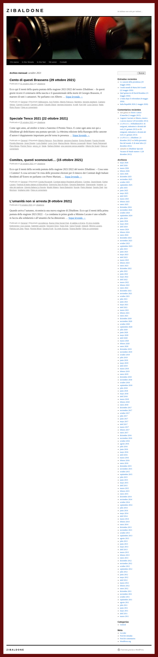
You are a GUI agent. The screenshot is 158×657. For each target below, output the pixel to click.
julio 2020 (124, 330)
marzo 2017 (124, 427)
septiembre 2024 (126, 215)
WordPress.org (125, 641)
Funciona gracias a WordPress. (132, 650)
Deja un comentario (29, 107)
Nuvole (76, 187)
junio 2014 (124, 510)
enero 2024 (124, 235)
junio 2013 (124, 544)
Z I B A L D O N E (24, 10)
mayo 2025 (124, 193)
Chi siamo (14, 62)
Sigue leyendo (74, 96)
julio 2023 (124, 249)
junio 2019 (124, 360)
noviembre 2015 (126, 469)
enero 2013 (124, 558)
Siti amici (53, 62)
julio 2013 (124, 541)
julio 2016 (124, 446)
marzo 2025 (124, 199)
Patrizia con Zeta (16, 229)
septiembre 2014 (126, 505)
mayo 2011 (124, 611)
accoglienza (43, 223)
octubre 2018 (125, 382)
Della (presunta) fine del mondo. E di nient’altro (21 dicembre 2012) (133, 143)
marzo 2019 (124, 369)
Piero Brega (14, 146)
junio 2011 (124, 608)
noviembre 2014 (126, 499)
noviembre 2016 (126, 438)
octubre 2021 (125, 296)
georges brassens (64, 105)
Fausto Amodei (98, 140)
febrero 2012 (125, 586)
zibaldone (41, 84)
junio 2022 (124, 274)
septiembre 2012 (126, 569)
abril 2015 (124, 485)
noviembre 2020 (126, 321)
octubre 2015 (125, 472)
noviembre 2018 (126, 380)
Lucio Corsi (52, 143)
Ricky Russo (15, 107)
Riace (27, 229)
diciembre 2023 (126, 238)
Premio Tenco (26, 146)
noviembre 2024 (126, 210)
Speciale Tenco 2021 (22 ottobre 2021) (39, 118)
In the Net (41, 62)
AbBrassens (43, 102)
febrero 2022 (125, 285)
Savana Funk (47, 229)
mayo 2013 (124, 547)
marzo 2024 (124, 229)
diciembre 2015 (126, 466)
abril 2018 (124, 396)
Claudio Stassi (50, 105)
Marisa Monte (63, 143)
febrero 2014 (125, 522)
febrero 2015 (125, 491)
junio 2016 (124, 449)
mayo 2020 (124, 335)
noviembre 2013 (126, 530)
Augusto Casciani (126, 118)
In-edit (75, 105)
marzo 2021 (124, 310)
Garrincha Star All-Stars (58, 185)
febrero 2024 (125, 232)
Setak (44, 146)
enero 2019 (124, 374)
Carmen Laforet (36, 105)
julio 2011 (124, 605)
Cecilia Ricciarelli (45, 182)
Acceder (123, 633)
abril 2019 (124, 366)
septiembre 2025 (126, 185)
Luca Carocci (92, 105)
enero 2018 (124, 405)
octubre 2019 (125, 355)
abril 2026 (124, 165)
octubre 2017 (125, 413)
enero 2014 (124, 524)
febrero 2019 (125, 371)
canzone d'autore (71, 140)
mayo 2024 (124, 224)
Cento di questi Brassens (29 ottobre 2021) (42, 80)
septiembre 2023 (126, 246)
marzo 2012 (124, 583)
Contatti (63, 62)
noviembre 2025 (126, 179)
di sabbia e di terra (77, 223)
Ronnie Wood (36, 229)
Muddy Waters (53, 187)
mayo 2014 (124, 513)
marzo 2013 (124, 552)
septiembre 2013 (126, 536)
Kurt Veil (82, 105)
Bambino (78, 102)
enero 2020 (124, 346)
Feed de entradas (126, 636)
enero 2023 (124, 266)
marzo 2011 (124, 616)
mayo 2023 (124, 254)
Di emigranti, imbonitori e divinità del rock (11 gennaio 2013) (133, 132)
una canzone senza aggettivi (72, 146)
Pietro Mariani (86, 187)
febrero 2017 (125, 430)
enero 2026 (124, 174)
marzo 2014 (124, 519)
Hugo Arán (64, 226)
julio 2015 (124, 477)
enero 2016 (124, 463)
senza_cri (37, 146)
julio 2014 (124, 508)
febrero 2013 (125, 555)
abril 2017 (124, 424)
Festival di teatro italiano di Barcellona (32, 185)
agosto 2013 (124, 538)
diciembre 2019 (126, 349)
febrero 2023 (125, 263)
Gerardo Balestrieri (77, 185)
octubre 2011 (125, 597)
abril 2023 (124, 257)
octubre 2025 (125, 182)
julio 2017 (124, 416)
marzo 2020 (124, 341)
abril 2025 (124, 196)
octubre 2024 (125, 213)
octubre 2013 (125, 533)
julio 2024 (124, 218)
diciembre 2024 (126, 207)
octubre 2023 (125, 243)
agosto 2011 (124, 602)
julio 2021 (124, 299)
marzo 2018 (124, 399)
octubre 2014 (125, 502)
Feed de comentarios (127, 639)
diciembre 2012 (126, 561)
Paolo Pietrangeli (100, 143)
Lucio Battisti (41, 143)
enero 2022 (124, 288)
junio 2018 (124, 391)
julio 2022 (124, 271)
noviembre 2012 (126, 563)
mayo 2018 (124, 394)
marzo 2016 (124, 458)
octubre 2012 (125, 566)
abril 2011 (124, 613)
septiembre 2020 (126, 327)
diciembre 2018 (126, 377)
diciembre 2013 (126, 527)
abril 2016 (124, 455)
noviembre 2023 (126, 241)
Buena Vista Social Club (59, 223)
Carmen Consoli (22, 105)
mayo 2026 (124, 163)
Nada (101, 105)
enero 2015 (124, 494)
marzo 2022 (124, 282)
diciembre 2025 (126, 176)
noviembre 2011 (126, 594)
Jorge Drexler (29, 143)
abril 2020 (124, 338)
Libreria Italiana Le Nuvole (35, 187)
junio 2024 (124, 221)
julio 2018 (124, 388)
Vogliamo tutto (23, 190)
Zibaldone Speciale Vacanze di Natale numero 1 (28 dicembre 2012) (132, 151)
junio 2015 (124, 480)
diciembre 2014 (126, 497)
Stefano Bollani (53, 146)
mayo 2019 (124, 363)
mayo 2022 (124, 277)
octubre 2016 (125, 441)
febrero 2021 (125, 313)
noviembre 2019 (126, 352)
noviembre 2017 (126, 410)
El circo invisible (92, 223)
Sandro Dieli (98, 187)
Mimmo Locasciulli (77, 143)
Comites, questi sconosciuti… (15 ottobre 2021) (46, 160)
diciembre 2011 (126, 591)
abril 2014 (124, 516)
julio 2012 (124, 572)
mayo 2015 (124, 483)
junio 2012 (124, 575)
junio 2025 (124, 190)
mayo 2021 (124, 305)
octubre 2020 (125, 324)
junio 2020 (124, 332)
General (24, 102)
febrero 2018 (125, 402)
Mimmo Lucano (95, 226)
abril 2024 (124, 227)
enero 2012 (124, 588)
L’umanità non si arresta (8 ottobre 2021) (41, 201)
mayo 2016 (124, 452)
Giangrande (91, 185)
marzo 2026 (124, 168)
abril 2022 (124, 279)
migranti (85, 226)
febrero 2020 (125, 343)
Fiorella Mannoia (16, 143)
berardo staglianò (90, 102)
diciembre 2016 (126, 435)
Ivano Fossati (75, 226)
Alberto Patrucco (66, 102)
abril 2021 (124, 307)
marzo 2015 (124, 488)
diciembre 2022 (126, 268)
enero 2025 (124, 204)
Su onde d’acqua (61, 229)
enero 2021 (124, 316)
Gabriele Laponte (38, 226)
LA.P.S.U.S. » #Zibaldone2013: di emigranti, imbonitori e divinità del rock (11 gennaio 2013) (133, 126)
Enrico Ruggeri (85, 140)
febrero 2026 (125, 171)
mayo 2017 (124, 421)
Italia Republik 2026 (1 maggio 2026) (134, 104)
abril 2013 (124, 549)
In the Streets (28, 62)
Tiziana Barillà (75, 229)
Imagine (100, 185)
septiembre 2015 (126, 474)
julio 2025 (124, 188)
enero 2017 (124, 433)
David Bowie (96, 182)
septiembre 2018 (126, 385)
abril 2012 (124, 580)
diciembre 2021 (126, 291)
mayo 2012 (124, 577)
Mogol (89, 143)
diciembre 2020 (126, 318)
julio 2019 (124, 357)
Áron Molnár (58, 140)
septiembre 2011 (126, 600)
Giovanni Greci (52, 226)
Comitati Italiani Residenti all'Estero (67, 182)
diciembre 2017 (126, 408)
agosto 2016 (124, 444)
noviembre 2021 (126, 293)
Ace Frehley (54, 102)
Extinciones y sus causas (20, 226)
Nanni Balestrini (66, 187)
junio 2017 (124, 419)
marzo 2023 (124, 260)
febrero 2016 (125, 460)
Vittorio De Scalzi (92, 146)
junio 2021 (124, 302)
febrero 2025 (125, 202)
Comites (86, 182)
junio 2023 (124, 252)
